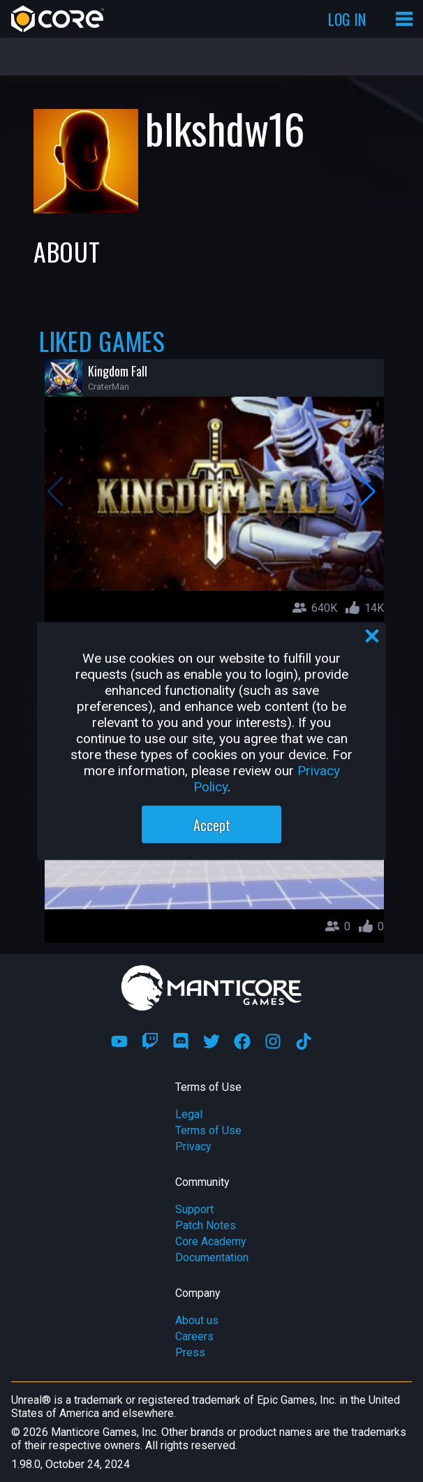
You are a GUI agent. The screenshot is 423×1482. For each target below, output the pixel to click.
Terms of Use (208, 1130)
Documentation (211, 1257)
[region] (211, 741)
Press (190, 1352)
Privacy (193, 1146)
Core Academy (210, 1241)
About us (196, 1320)
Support (194, 1209)
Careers (194, 1336)
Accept (211, 824)
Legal (188, 1114)
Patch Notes (205, 1225)
